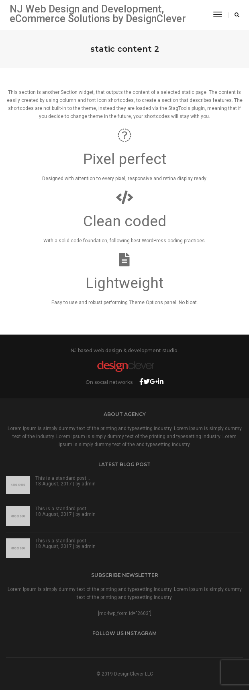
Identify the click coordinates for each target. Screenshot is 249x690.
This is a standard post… (62, 478)
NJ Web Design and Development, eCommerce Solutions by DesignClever (98, 13)
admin (89, 484)
